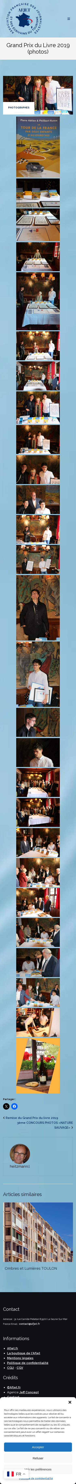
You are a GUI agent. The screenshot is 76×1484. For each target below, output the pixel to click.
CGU (10, 1368)
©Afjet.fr (14, 1387)
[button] (70, 1402)
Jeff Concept (29, 1392)
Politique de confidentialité (36, 1478)
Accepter (38, 1447)
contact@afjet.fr (29, 1324)
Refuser (38, 1458)
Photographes (18, 107)
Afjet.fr (12, 1348)
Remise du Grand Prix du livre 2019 (32, 1118)
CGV (20, 1368)
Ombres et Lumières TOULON (31, 1268)
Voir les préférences (38, 1469)
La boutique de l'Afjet (23, 1353)
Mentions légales (20, 1358)
